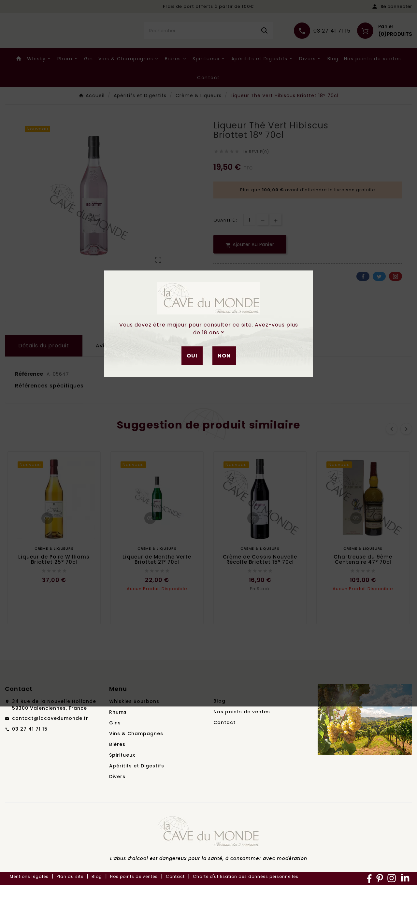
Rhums (118, 729)
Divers (117, 794)
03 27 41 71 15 (30, 746)
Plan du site (70, 893)
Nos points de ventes (241, 729)
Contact (224, 739)
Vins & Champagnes (136, 751)
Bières (117, 761)
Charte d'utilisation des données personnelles (245, 893)
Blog (219, 718)
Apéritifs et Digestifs (136, 783)
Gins (115, 740)
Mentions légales (29, 893)
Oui (192, 355)
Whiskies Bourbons (134, 718)
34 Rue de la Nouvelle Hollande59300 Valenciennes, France (54, 722)
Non (224, 355)
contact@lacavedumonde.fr (50, 735)
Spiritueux (122, 772)
